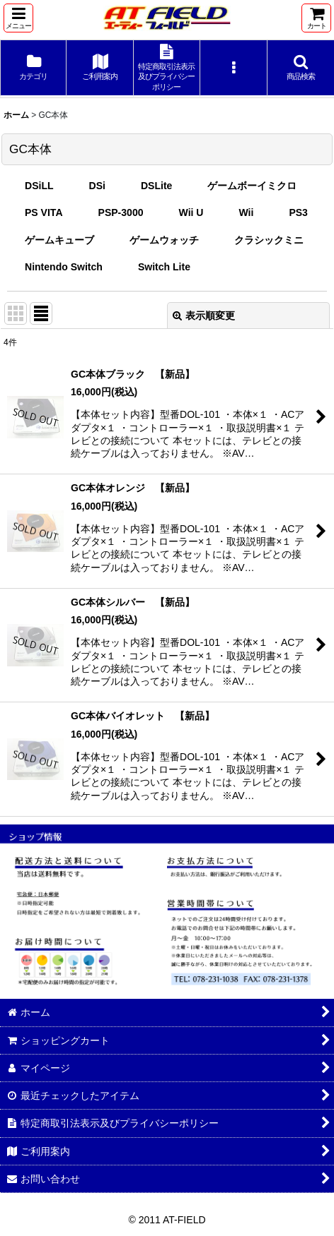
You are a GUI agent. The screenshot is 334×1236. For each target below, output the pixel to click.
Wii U (191, 212)
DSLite (156, 185)
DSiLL (39, 185)
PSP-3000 (121, 212)
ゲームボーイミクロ (251, 185)
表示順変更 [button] (204, 315)
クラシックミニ (269, 240)
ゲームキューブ (59, 240)
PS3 (298, 212)
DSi (97, 185)
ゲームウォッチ (164, 240)
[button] (18, 18)
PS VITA (44, 212)
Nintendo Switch (64, 266)
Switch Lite (164, 266)
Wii (245, 212)
